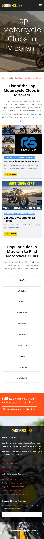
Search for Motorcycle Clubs (19, 409)
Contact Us (6, 467)
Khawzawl (22, 378)
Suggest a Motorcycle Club (12, 479)
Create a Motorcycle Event (12, 491)
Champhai (22, 313)
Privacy (4, 460)
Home (4, 78)
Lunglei (22, 291)
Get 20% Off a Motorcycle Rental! (19, 219)
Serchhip (22, 334)
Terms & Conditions (9, 463)
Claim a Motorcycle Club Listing (14, 494)
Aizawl (22, 280)
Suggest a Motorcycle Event (13, 487)
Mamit (22, 356)
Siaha (22, 302)
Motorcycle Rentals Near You (21, 161)
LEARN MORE (10, 174)
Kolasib (22, 323)
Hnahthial (22, 367)
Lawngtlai (22, 345)
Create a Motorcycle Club (12, 483)
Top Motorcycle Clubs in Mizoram (28, 78)
